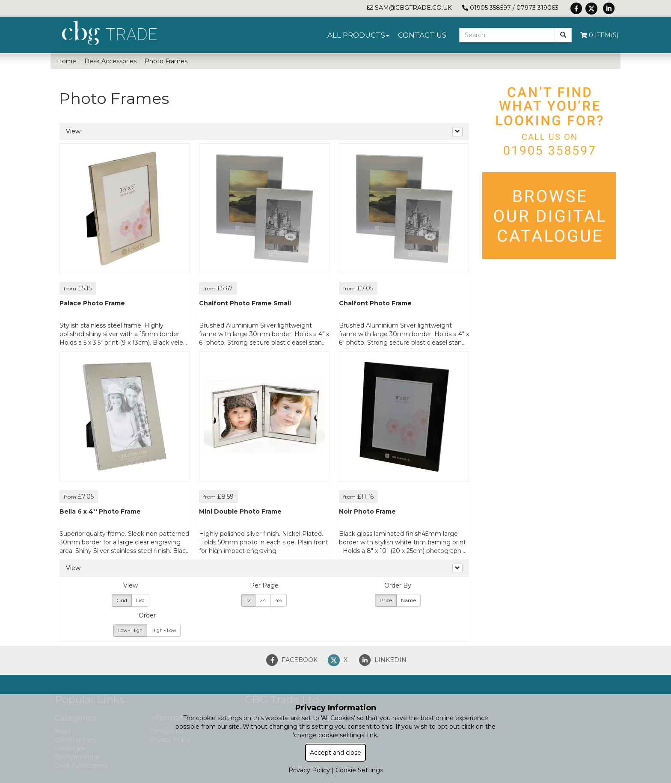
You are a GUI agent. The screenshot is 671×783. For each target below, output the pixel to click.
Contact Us (422, 35)
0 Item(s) (599, 35)
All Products (358, 35)
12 (248, 600)
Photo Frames (166, 61)
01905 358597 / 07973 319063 (510, 8)
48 (278, 600)
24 (263, 600)
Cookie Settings (359, 770)
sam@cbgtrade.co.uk (409, 8)
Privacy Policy (309, 770)
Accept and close (335, 752)
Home (66, 61)
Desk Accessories (110, 61)
